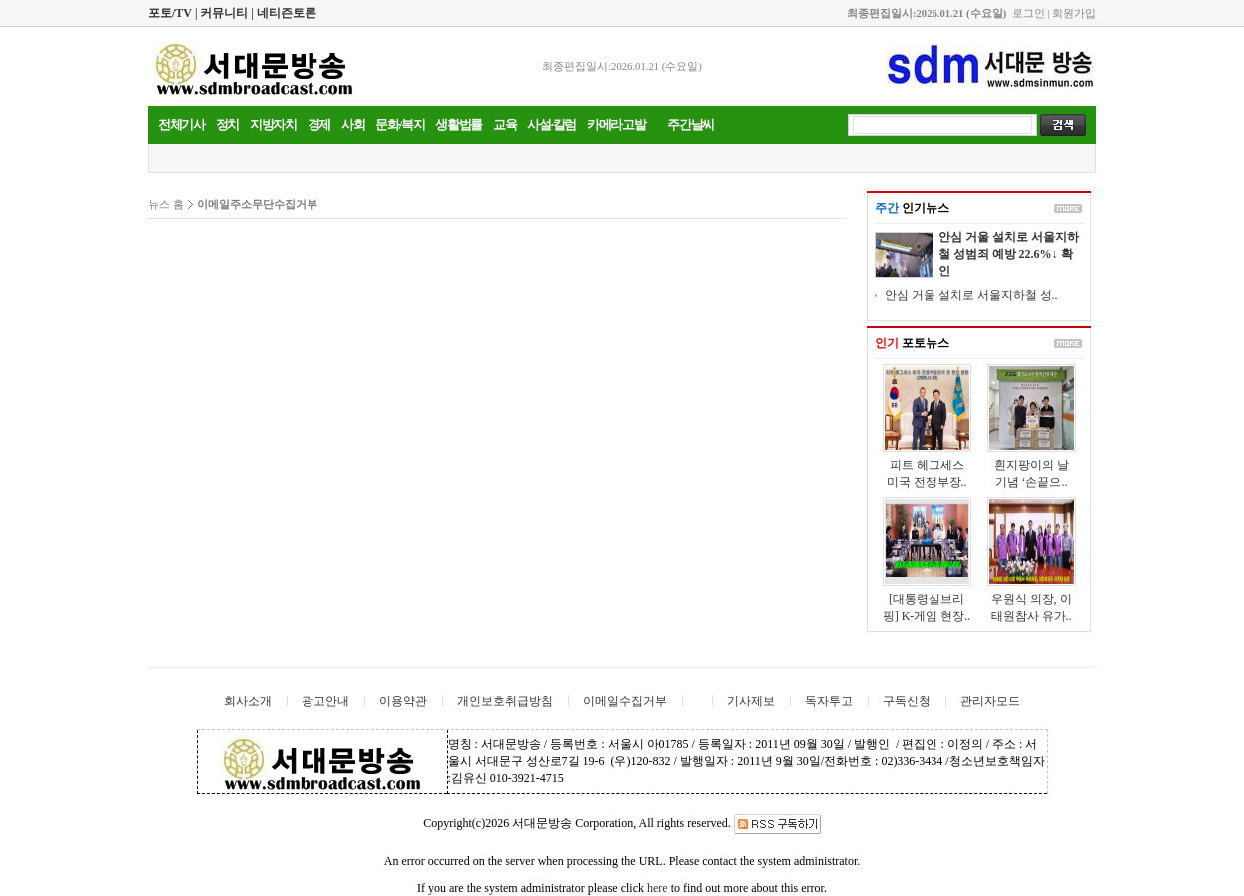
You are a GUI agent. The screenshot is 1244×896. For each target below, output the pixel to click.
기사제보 (751, 701)
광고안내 (325, 701)
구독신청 (907, 701)
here (657, 888)
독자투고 (829, 701)
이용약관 (403, 701)
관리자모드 (990, 701)
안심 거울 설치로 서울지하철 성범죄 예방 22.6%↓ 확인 (1008, 254)
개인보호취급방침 (505, 701)
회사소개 (248, 701)
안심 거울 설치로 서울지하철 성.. (971, 295)
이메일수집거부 (625, 701)
